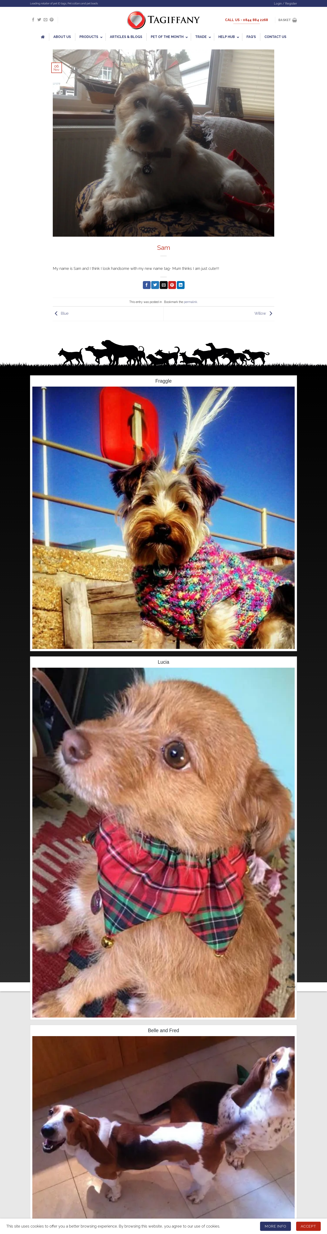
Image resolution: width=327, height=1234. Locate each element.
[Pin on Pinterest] (172, 285)
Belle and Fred (163, 1030)
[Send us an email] (45, 20)
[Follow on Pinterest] (51, 20)
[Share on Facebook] (147, 285)
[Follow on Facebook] (33, 20)
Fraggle (163, 381)
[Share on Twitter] (155, 285)
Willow (264, 313)
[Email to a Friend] (163, 285)
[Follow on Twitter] (39, 20)
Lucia (163, 662)
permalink (190, 302)
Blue (61, 313)
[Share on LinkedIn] (181, 285)
